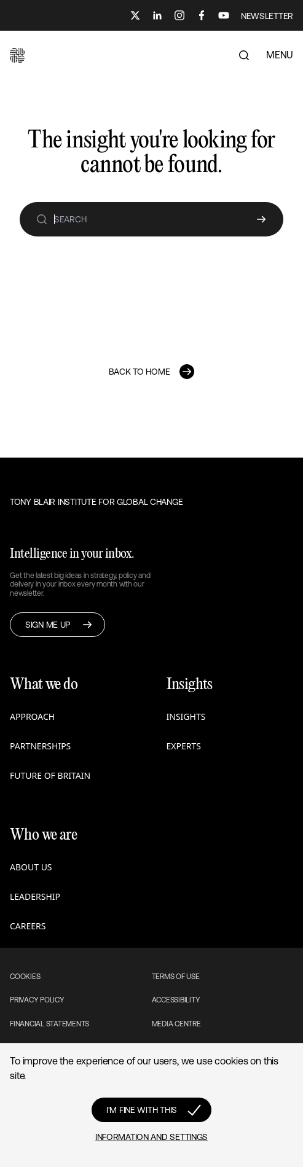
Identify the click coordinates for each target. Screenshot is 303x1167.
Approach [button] (32, 716)
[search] (41, 219)
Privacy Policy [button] (37, 1000)
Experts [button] (184, 746)
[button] (17, 55)
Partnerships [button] (40, 746)
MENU (279, 54)
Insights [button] (186, 716)
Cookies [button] (25, 976)
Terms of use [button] (176, 976)
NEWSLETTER (267, 16)
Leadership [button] (35, 896)
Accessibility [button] (176, 1000)
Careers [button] (27, 926)
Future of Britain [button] (50, 775)
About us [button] (31, 867)
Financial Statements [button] (49, 1024)
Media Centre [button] (176, 1024)
